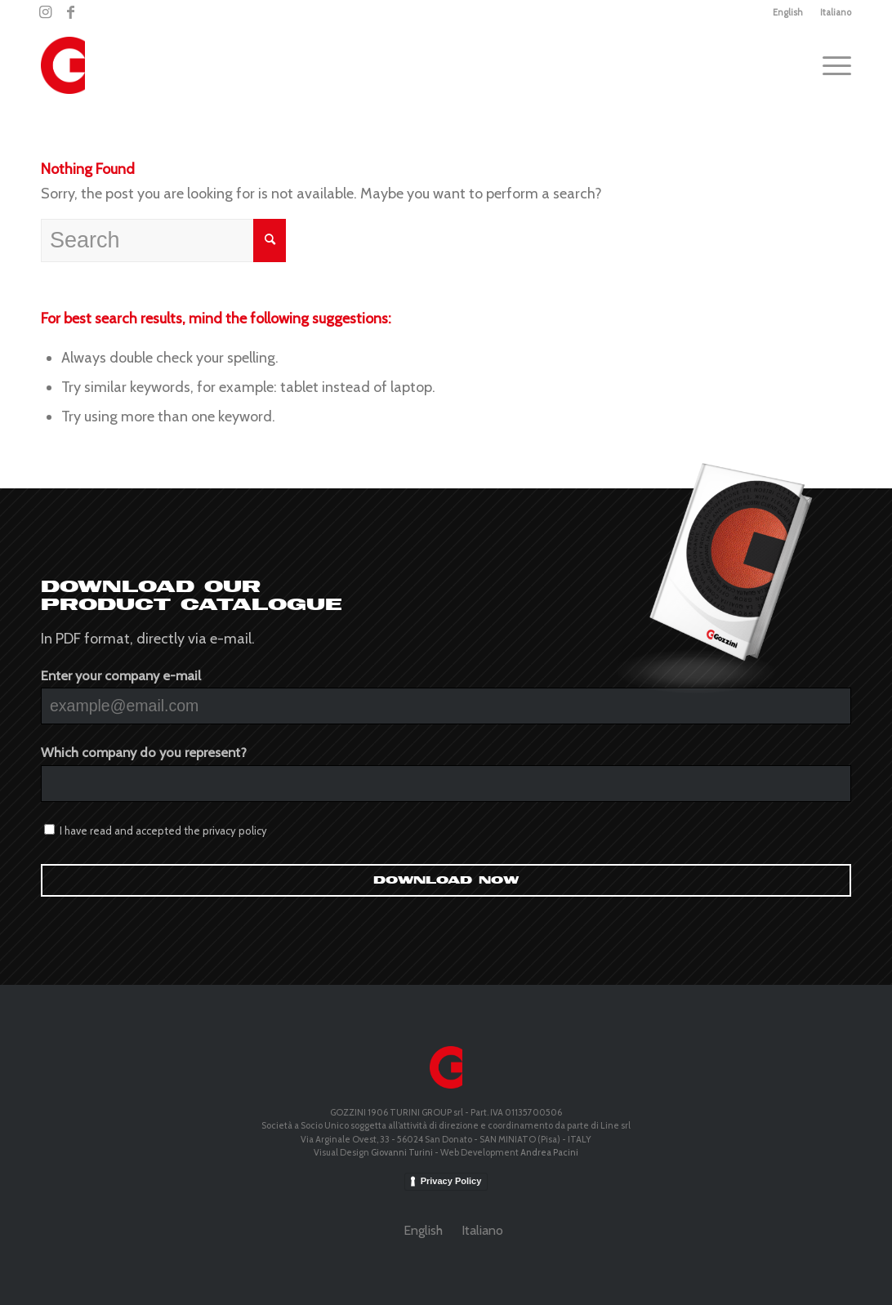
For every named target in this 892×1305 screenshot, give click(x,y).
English (788, 12)
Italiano (835, 12)
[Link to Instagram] (45, 12)
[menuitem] (788, 12)
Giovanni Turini (402, 1152)
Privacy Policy (451, 1181)
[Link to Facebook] (70, 12)
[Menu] (831, 65)
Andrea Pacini (549, 1152)
